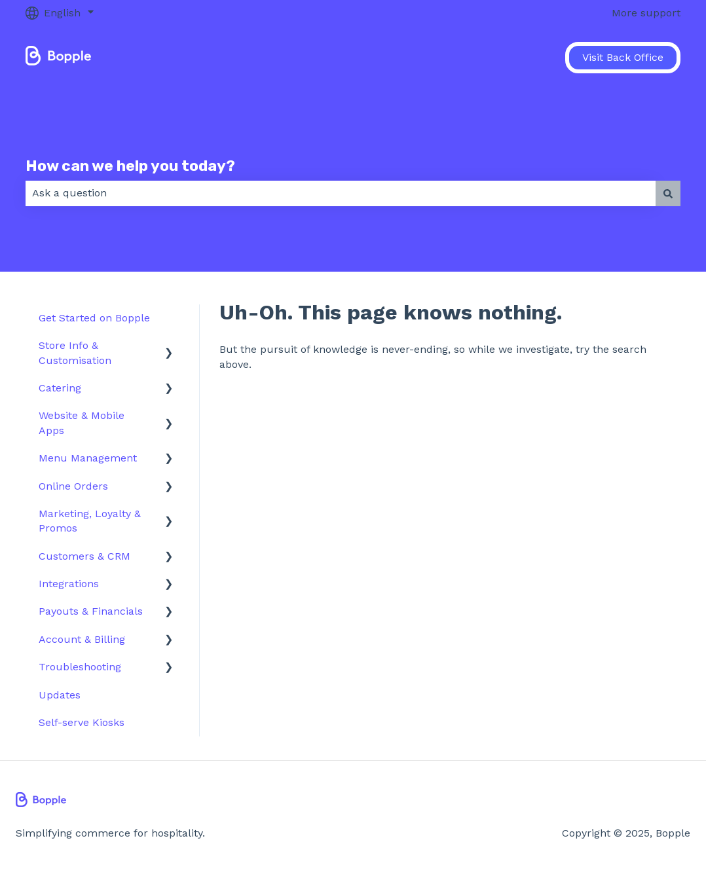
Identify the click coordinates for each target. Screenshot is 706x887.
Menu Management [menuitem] (88, 458)
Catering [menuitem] (60, 388)
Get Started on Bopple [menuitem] (94, 318)
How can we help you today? (130, 165)
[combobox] (341, 193)
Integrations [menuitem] (69, 583)
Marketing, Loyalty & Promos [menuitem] (90, 520)
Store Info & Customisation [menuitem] (75, 352)
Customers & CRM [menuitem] (84, 556)
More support (646, 13)
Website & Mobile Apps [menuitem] (81, 422)
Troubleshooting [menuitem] (80, 667)
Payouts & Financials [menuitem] (91, 611)
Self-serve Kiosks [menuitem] (81, 722)
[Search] (668, 193)
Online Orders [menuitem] (73, 486)
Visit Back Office (622, 57)
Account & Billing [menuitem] (82, 639)
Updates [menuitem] (60, 695)
